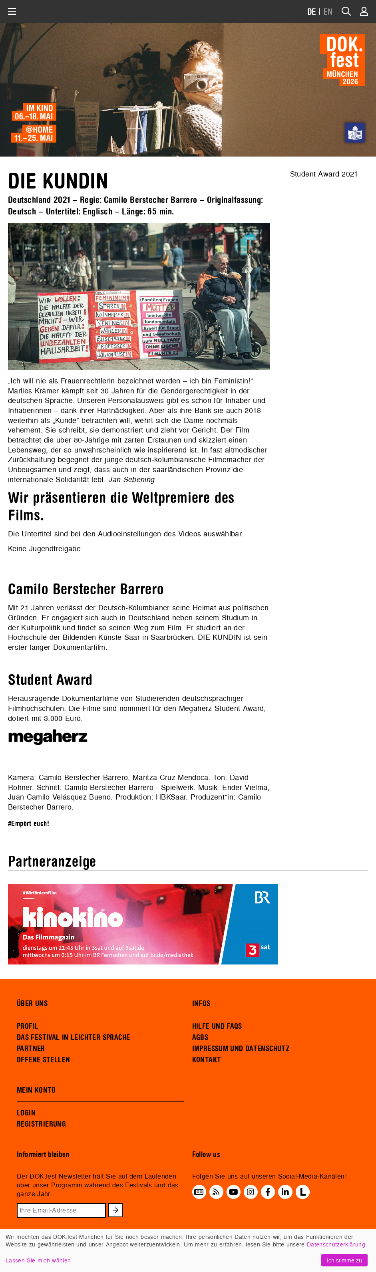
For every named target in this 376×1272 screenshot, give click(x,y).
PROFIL (27, 1026)
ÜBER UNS (32, 1004)
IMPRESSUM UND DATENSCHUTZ (241, 1049)
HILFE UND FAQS (217, 1026)
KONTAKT (206, 1060)
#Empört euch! (28, 823)
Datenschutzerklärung (336, 1244)
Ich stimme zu (344, 1260)
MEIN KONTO (36, 1090)
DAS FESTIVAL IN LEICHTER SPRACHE (73, 1038)
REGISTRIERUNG (41, 1124)
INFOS (201, 1004)
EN (328, 12)
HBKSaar (171, 797)
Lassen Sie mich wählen (38, 1260)
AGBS (200, 1038)
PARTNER (31, 1049)
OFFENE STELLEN (43, 1060)
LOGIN (26, 1113)
